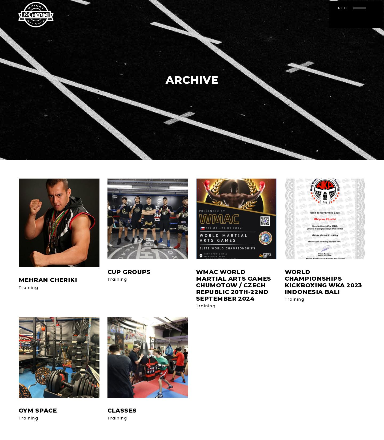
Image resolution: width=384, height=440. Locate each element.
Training (28, 287)
